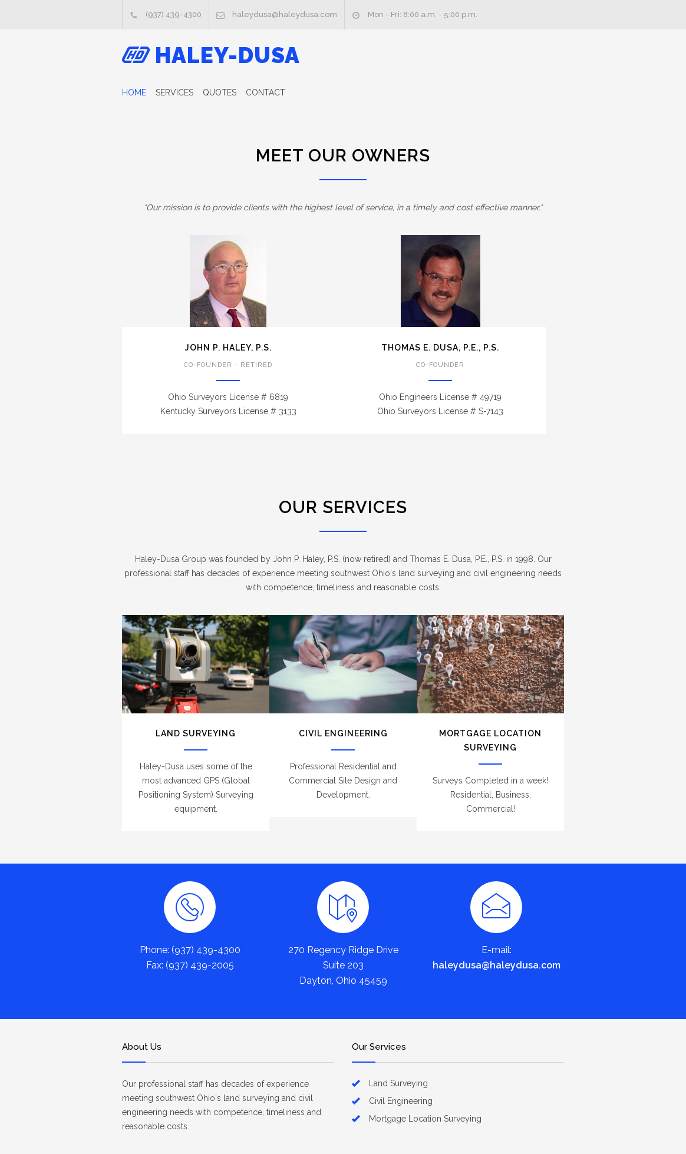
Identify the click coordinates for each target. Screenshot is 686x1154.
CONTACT (265, 92)
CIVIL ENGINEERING (343, 733)
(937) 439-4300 (174, 14)
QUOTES (219, 92)
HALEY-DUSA (227, 55)
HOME (134, 92)
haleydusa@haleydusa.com (284, 14)
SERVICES (174, 92)
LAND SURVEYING (196, 733)
